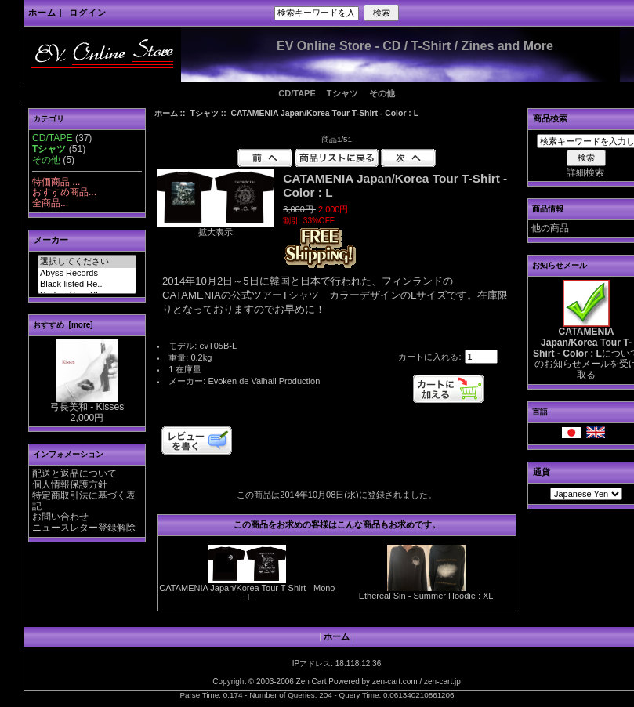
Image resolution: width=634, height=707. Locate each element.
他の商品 (550, 228)
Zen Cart (311, 681)
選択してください (87, 262)
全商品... (50, 203)
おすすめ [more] (63, 325)
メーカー (51, 240)
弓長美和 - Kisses (87, 402)
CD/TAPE (296, 93)
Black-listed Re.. (87, 284)
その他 (382, 93)
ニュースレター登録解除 (84, 527)
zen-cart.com (395, 681)
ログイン (88, 12)
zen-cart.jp (442, 681)
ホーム (42, 12)
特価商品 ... (56, 181)
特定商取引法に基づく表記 (84, 501)
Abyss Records (87, 273)
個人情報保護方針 (69, 484)
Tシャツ (204, 113)
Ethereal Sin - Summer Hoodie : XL (426, 595)
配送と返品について (74, 473)
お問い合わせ (60, 516)
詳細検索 (585, 172)
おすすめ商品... (64, 192)
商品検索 (550, 118)
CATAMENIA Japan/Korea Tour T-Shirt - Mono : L (247, 592)
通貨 (541, 472)
